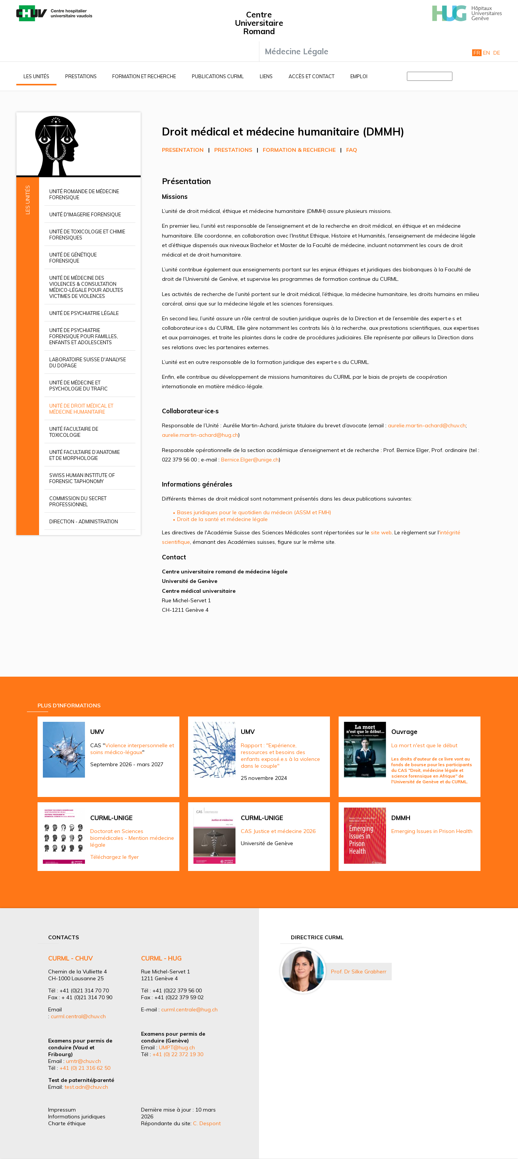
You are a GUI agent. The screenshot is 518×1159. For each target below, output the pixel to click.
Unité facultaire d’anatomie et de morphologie (84, 455)
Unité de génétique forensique (73, 258)
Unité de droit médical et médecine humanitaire (81, 409)
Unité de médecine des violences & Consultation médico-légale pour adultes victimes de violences (86, 287)
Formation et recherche (144, 76)
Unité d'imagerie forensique (85, 214)
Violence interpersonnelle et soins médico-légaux (132, 749)
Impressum (62, 1109)
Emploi (358, 76)
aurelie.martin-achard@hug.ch (200, 434)
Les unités (36, 76)
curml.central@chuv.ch (78, 1016)
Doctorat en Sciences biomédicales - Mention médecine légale (132, 838)
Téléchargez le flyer (114, 857)
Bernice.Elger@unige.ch (250, 459)
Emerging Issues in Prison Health (431, 831)
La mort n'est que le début (424, 745)
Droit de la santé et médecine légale (222, 519)
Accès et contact (311, 76)
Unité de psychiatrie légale (84, 313)
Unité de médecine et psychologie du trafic (78, 386)
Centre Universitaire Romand (259, 22)
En (486, 52)
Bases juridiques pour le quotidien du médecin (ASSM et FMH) (254, 512)
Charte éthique (67, 1123)
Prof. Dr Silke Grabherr (358, 971)
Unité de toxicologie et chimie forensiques (87, 234)
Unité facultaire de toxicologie (73, 432)
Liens (266, 76)
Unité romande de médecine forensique (84, 194)
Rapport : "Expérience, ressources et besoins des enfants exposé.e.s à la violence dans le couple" (280, 755)
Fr (477, 52)
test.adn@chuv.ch (86, 1086)
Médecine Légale (296, 51)
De (496, 52)
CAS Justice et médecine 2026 (278, 831)
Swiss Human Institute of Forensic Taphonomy (82, 478)
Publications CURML (218, 76)
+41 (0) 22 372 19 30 (177, 1054)
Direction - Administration (83, 521)
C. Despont (207, 1123)
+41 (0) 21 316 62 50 (85, 1068)
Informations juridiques (76, 1116)
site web (381, 532)
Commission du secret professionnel (78, 501)
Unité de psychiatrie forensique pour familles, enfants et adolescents (83, 336)
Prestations (81, 76)
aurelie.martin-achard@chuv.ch (427, 425)
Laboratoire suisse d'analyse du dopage (87, 362)
